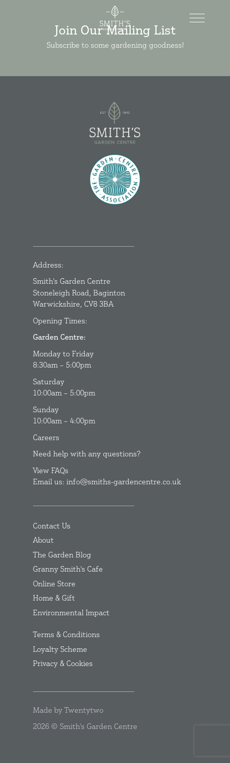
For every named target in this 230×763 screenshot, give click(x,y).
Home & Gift (54, 598)
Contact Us (51, 525)
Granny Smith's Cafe (68, 569)
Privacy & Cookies (63, 663)
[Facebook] (112, 222)
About (43, 540)
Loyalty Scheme (60, 649)
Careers (46, 437)
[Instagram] (117, 222)
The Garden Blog (62, 554)
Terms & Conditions (66, 634)
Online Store (54, 583)
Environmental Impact (71, 612)
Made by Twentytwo (68, 710)
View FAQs (50, 470)
